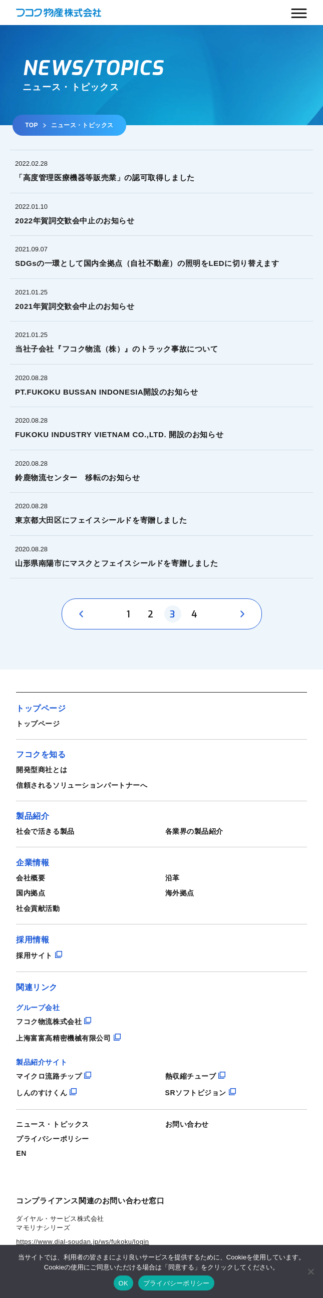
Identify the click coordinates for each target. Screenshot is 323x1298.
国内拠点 (30, 893)
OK (123, 1283)
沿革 (172, 878)
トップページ (38, 724)
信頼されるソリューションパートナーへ (81, 785)
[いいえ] (310, 1271)
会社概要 (30, 878)
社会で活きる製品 (45, 831)
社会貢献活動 (38, 908)
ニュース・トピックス (52, 1124)
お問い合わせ (187, 1124)
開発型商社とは (41, 770)
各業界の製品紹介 (194, 831)
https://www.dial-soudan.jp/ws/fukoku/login (82, 1241)
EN (21, 1153)
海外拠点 (179, 893)
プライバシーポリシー (52, 1139)
